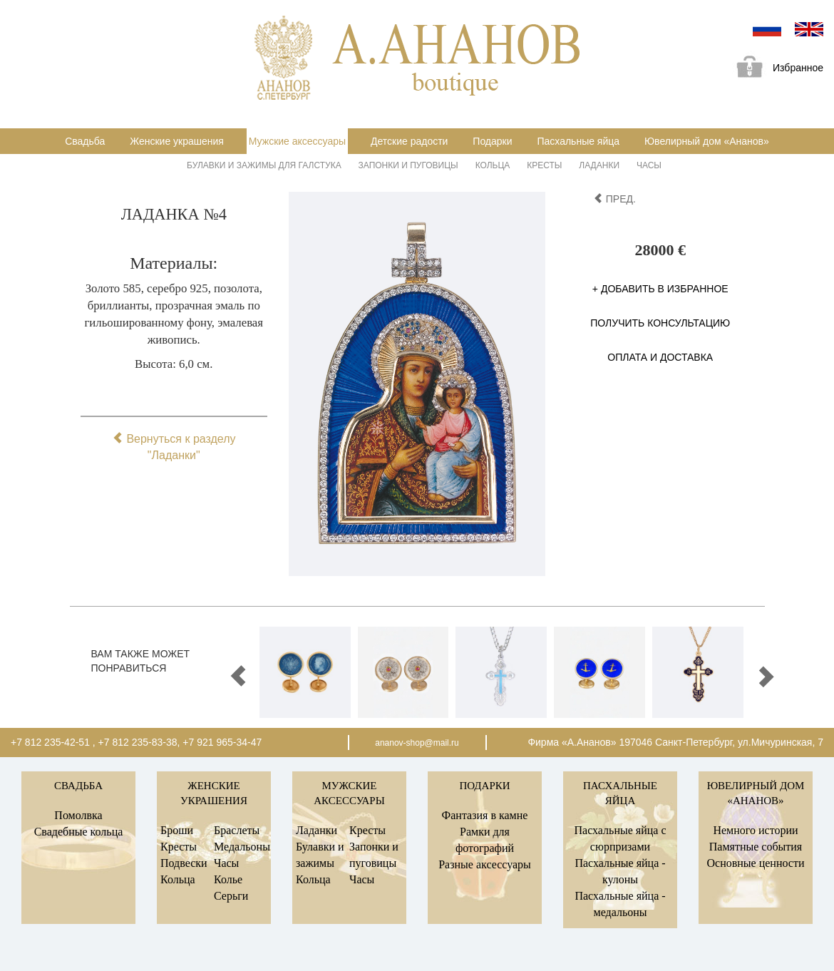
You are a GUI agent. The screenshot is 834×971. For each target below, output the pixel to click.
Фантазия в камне (485, 815)
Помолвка (78, 815)
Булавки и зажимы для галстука (264, 165)
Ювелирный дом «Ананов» (706, 141)
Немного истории (755, 830)
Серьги (231, 896)
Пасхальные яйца (578, 141)
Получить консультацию (660, 323)
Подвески (183, 863)
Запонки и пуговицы (408, 165)
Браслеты (236, 830)
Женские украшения (177, 141)
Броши (176, 830)
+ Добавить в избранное (660, 288)
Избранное (774, 69)
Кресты (544, 165)
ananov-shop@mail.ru (417, 743)
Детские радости (409, 141)
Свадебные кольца (78, 832)
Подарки (492, 141)
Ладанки (599, 165)
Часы (649, 165)
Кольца (492, 165)
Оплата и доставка (660, 357)
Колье (228, 879)
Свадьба (85, 141)
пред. (614, 199)
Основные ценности (755, 863)
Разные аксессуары (484, 864)
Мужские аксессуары (297, 141)
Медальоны (242, 847)
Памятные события (755, 847)
